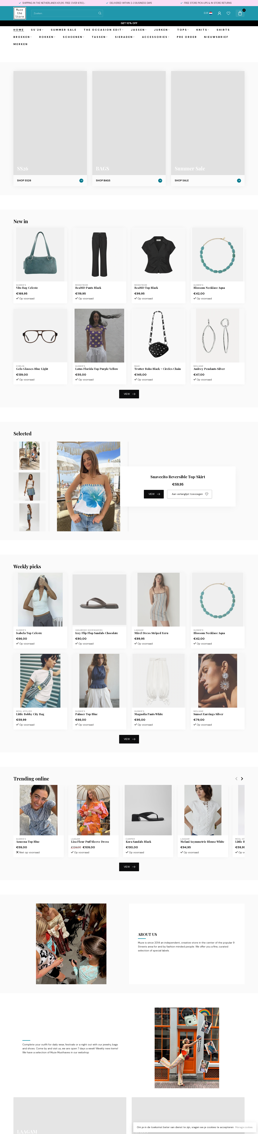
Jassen (138, 29)
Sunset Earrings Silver (208, 714)
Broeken (21, 37)
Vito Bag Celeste (27, 287)
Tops (182, 29)
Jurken (161, 29)
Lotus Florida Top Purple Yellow (96, 368)
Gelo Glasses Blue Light (32, 368)
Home (18, 29)
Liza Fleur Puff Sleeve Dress (90, 841)
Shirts (223, 29)
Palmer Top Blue (86, 714)
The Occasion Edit (103, 29)
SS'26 (36, 29)
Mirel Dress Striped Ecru (151, 633)
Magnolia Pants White (148, 714)
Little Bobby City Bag (30, 714)
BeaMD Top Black (146, 287)
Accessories (155, 37)
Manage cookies (244, 1127)
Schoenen (73, 37)
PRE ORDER (187, 37)
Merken (20, 44)
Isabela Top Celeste (29, 633)
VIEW (129, 394)
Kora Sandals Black (138, 841)
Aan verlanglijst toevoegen (190, 494)
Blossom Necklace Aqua (209, 287)
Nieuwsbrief (216, 37)
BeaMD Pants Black (88, 287)
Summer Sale (64, 29)
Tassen (99, 37)
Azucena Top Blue (28, 841)
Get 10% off (129, 23)
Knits (201, 29)
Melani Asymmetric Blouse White (202, 841)
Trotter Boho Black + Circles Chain (157, 368)
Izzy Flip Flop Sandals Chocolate (96, 633)
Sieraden (124, 37)
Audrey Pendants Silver (209, 368)
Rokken (46, 37)
